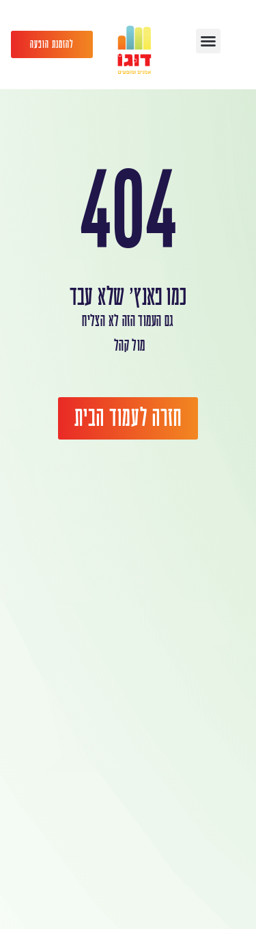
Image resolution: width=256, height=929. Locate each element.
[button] (208, 41)
